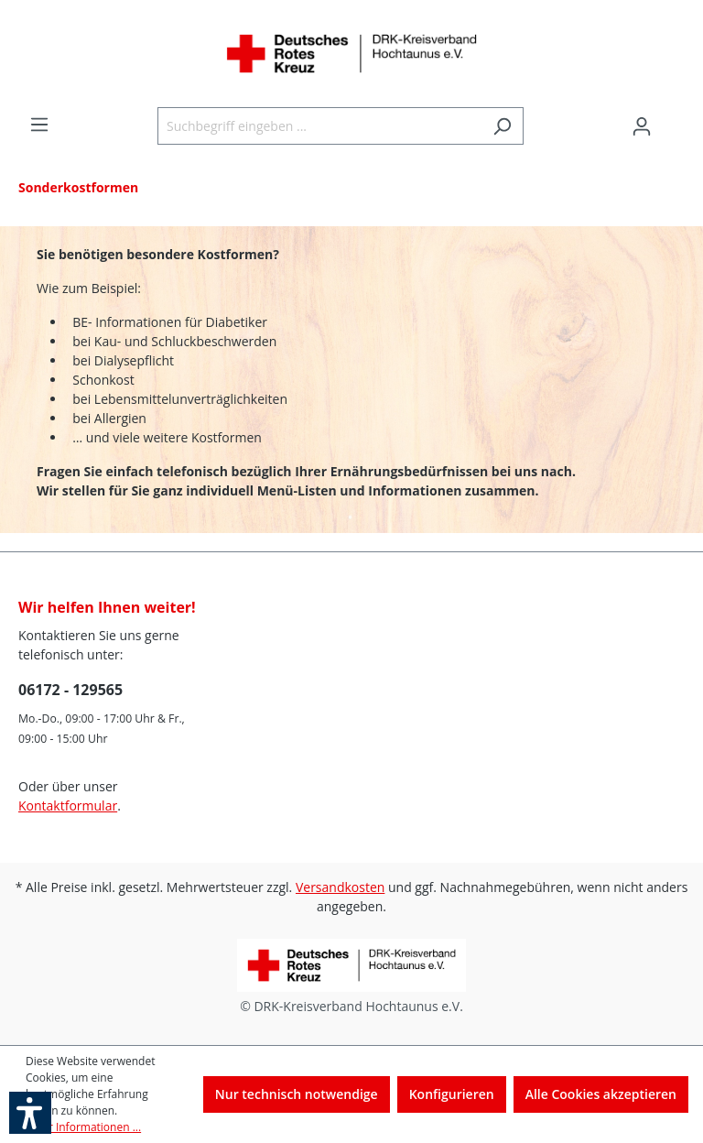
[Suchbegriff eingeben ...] (319, 126)
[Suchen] (502, 126)
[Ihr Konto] (642, 126)
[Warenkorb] (674, 120)
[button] (30, 1113)
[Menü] (39, 124)
